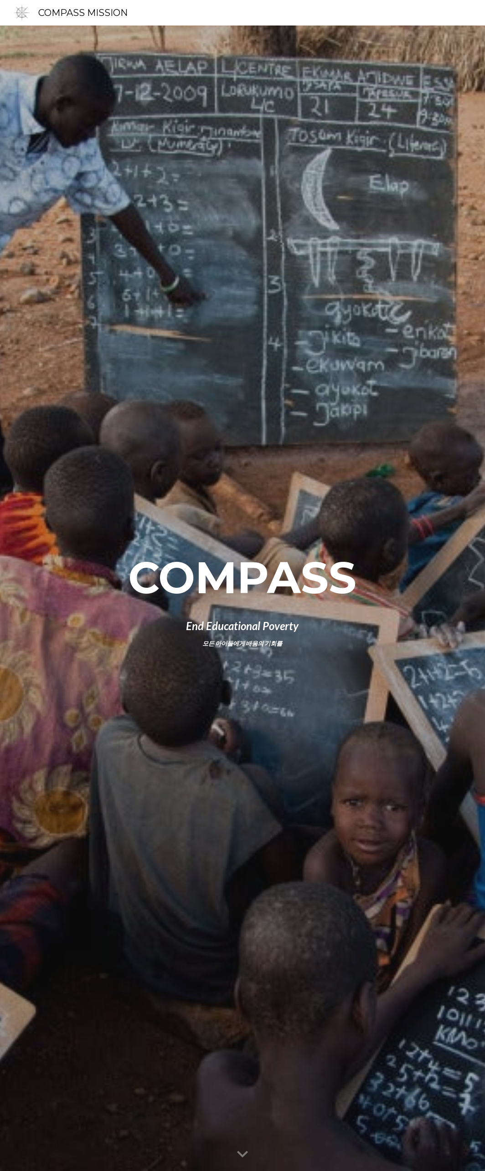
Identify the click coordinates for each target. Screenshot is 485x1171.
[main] (242, 577)
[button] (242, 1155)
